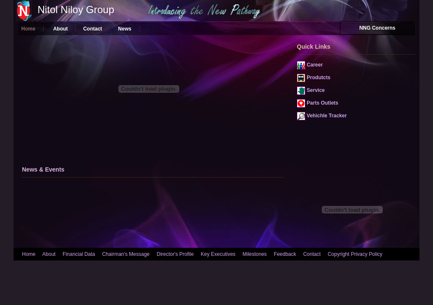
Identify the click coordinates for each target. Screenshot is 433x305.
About (60, 29)
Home (28, 29)
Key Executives (218, 254)
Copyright (338, 254)
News (124, 29)
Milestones (255, 254)
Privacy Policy (367, 254)
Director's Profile (175, 254)
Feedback (285, 254)
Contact (92, 29)
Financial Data (79, 254)
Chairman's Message (125, 254)
